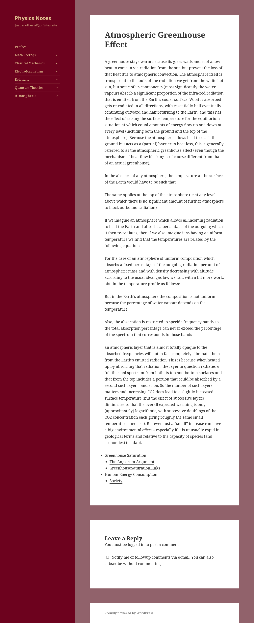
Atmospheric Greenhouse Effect (30, 98)
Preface (21, 47)
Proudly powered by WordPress (129, 613)
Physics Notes (33, 18)
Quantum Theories (29, 87)
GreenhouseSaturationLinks (135, 468)
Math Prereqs (25, 55)
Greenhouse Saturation (125, 455)
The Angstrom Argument (132, 461)
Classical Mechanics (30, 63)
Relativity (22, 79)
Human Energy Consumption (131, 474)
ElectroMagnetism (29, 71)
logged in (136, 544)
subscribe (113, 563)
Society (116, 480)
